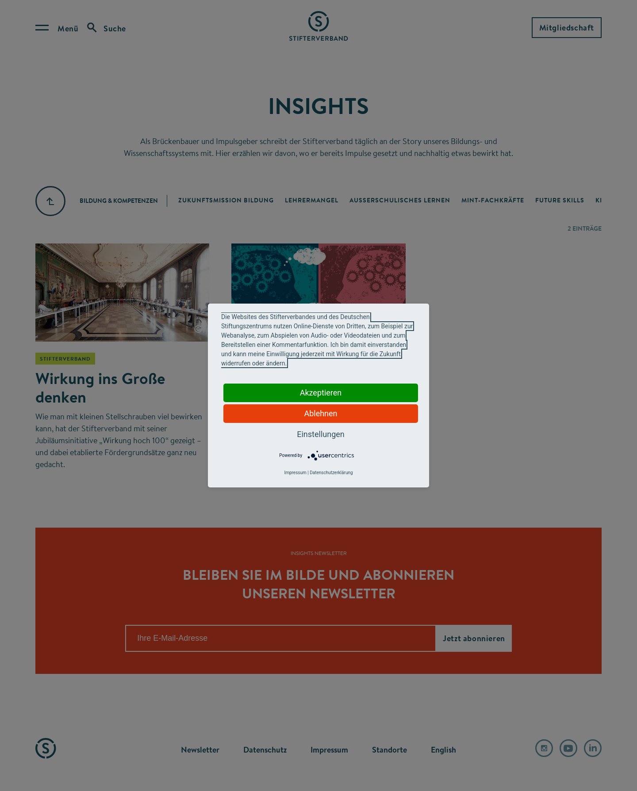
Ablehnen (320, 413)
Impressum (295, 472)
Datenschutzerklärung (331, 472)
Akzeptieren (321, 392)
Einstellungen (320, 434)
